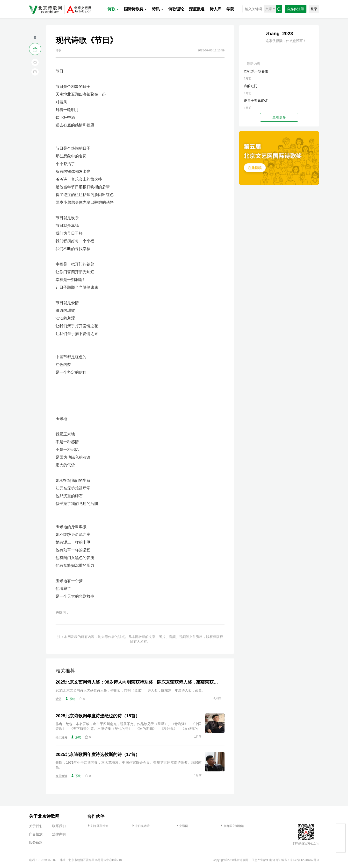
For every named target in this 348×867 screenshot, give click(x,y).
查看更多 (279, 117)
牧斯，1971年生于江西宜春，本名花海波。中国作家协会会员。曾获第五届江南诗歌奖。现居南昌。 (129, 765)
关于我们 (36, 826)
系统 (70, 698)
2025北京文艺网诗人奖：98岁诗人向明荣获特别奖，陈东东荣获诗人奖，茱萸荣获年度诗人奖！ (138, 682)
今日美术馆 (140, 826)
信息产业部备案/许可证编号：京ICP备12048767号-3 (285, 860)
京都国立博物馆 (232, 826)
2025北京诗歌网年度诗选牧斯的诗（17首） (98, 754)
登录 (314, 9)
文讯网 (181, 826)
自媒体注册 (295, 9)
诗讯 (157, 9)
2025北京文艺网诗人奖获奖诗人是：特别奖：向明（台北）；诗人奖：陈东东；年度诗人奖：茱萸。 (130, 690)
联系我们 (59, 826)
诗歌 (113, 9)
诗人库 (215, 9)
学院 (230, 9)
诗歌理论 (176, 9)
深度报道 (196, 9)
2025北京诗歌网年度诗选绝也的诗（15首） (98, 715)
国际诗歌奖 (135, 9)
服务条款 (36, 842)
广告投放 (36, 834)
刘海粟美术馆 (97, 826)
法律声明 (59, 834)
